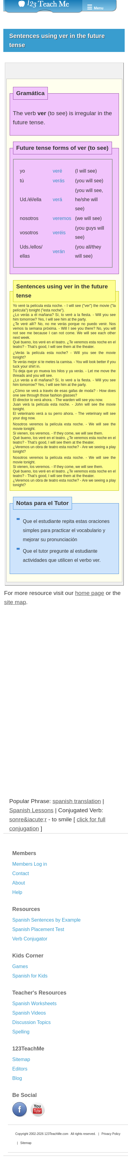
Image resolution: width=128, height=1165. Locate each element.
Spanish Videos (29, 1013)
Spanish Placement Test (38, 929)
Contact (20, 873)
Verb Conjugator (30, 938)
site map (15, 602)
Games (20, 966)
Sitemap (21, 1059)
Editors (20, 1068)
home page (89, 593)
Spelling (21, 1031)
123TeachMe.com (56, 1134)
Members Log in (29, 864)
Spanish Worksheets (34, 1003)
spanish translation (77, 801)
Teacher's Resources (39, 993)
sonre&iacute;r (28, 819)
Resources (26, 909)
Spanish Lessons (31, 810)
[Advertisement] (55, 676)
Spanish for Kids (30, 975)
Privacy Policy (111, 1134)
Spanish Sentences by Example (46, 920)
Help (17, 892)
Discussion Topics (31, 1022)
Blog (17, 1078)
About (18, 882)
